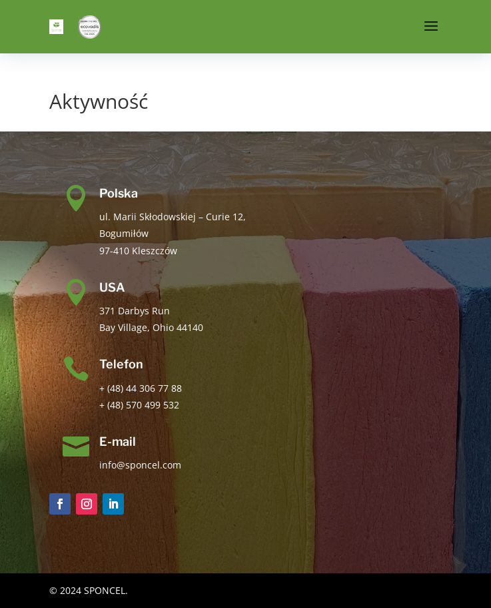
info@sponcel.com (140, 465)
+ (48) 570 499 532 (139, 404)
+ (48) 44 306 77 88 (140, 388)
